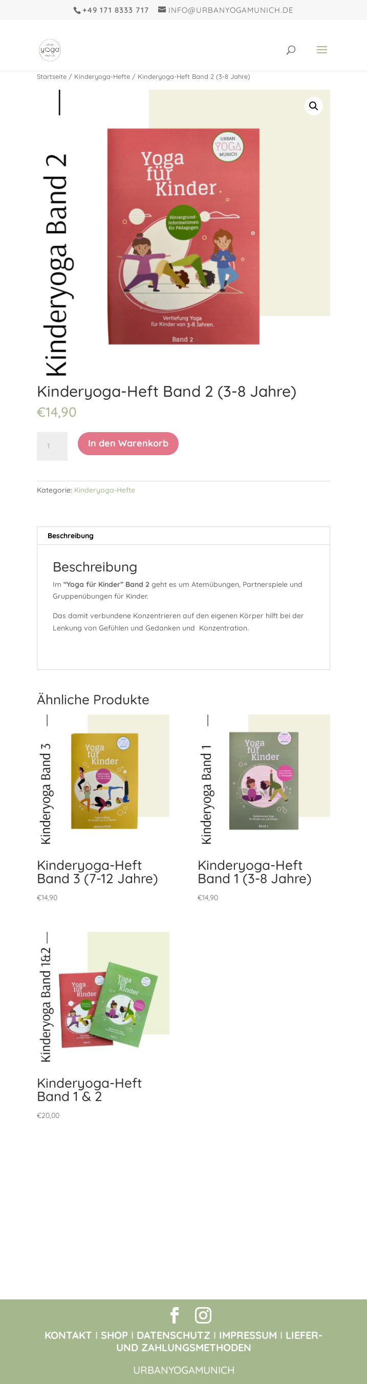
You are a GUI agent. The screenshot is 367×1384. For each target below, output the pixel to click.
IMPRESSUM (248, 1335)
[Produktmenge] (52, 446)
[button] (314, 106)
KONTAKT (68, 1335)
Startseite (52, 76)
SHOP (114, 1335)
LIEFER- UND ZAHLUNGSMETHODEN (219, 1341)
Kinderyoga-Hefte (102, 76)
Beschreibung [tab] (71, 535)
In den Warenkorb (128, 443)
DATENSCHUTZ (173, 1335)
